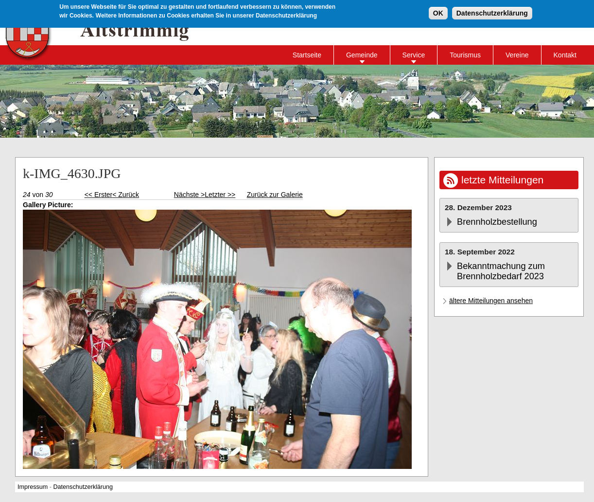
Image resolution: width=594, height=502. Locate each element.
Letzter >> (220, 194)
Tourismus (465, 55)
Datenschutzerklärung (492, 12)
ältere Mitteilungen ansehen (491, 301)
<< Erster (99, 194)
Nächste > (189, 194)
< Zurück (125, 194)
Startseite (307, 55)
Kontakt (565, 55)
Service (413, 55)
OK (438, 12)
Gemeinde (362, 55)
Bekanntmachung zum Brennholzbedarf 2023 (501, 271)
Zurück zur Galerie (275, 194)
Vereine (517, 55)
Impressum (32, 487)
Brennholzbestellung (497, 222)
